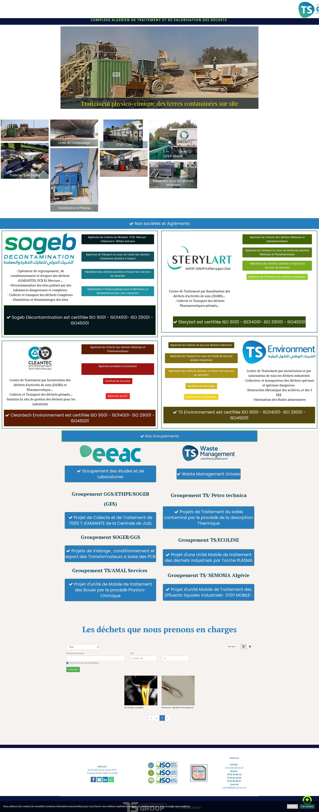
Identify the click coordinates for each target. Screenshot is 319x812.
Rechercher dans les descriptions (82, 670)
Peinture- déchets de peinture (177, 715)
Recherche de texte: (75, 661)
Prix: (132, 661)
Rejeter (292, 806)
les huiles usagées (134, 715)
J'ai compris (307, 806)
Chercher (73, 677)
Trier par (232, 654)
